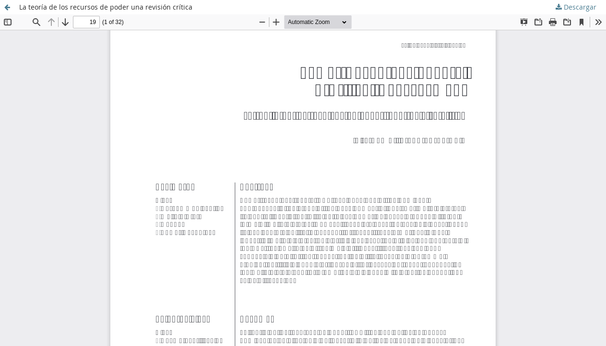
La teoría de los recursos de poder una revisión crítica (105, 7)
